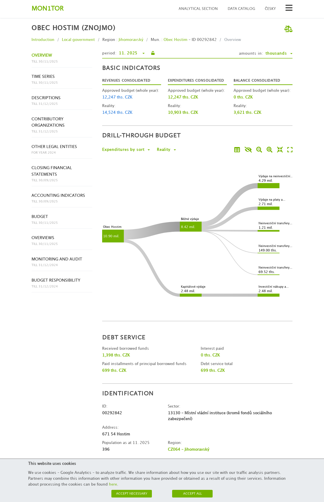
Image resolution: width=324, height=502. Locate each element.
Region (108, 40)
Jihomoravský (131, 40)
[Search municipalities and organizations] (289, 9)
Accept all (192, 493)
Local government (78, 40)
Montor (47, 9)
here (113, 484)
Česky (270, 9)
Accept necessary (131, 493)
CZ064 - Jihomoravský (188, 449)
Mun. (155, 40)
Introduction (43, 40)
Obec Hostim (175, 40)
